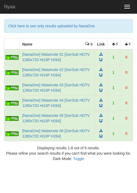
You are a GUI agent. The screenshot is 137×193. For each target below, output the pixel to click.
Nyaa (9, 6)
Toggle (78, 159)
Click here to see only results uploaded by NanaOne (51, 26)
